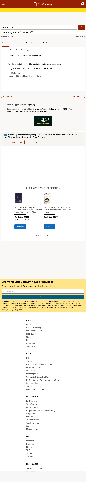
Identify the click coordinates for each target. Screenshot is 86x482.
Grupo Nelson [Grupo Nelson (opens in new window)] (32, 413)
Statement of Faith (34, 330)
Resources (16, 43)
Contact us (30, 370)
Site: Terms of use (33, 386)
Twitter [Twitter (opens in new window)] (29, 453)
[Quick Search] (39, 27)
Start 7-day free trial (14, 142)
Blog (28, 340)
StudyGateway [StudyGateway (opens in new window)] (32, 404)
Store (28, 337)
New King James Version (18, 105)
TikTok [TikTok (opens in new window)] (29, 450)
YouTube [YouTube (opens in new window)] (29, 456)
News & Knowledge (34, 327)
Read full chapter (14, 73)
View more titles (43, 235)
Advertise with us (33, 367)
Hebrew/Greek (29, 43)
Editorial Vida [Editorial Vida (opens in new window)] (31, 416)
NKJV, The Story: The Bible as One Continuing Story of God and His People (57, 209)
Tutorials (29, 361)
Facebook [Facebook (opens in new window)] (30, 441)
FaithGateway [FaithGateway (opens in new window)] (32, 401)
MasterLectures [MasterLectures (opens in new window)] (32, 429)
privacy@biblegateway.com (12, 309)
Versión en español (34, 468)
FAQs (28, 358)
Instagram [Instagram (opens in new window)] (30, 444)
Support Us (31, 346)
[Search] (81, 27)
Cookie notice (32, 383)
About (28, 324)
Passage (5, 43)
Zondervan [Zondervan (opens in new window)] (30, 426)
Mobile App (31, 334)
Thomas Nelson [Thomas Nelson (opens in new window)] (32, 419)
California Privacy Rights (37, 377)
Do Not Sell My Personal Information (42, 380)
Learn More (32, 142)
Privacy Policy (62, 307)
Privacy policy (32, 373)
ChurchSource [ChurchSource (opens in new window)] (32, 407)
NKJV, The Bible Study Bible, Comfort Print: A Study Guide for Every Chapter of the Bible (28, 209)
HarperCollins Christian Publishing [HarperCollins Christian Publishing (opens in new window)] (40, 410)
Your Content (44, 43)
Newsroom (30, 343)
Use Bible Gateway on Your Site (39, 364)
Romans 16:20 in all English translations (24, 76)
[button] (82, 3)
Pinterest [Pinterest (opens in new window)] (30, 447)
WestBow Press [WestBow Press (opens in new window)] (32, 423)
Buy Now (20, 226)
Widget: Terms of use (35, 389)
